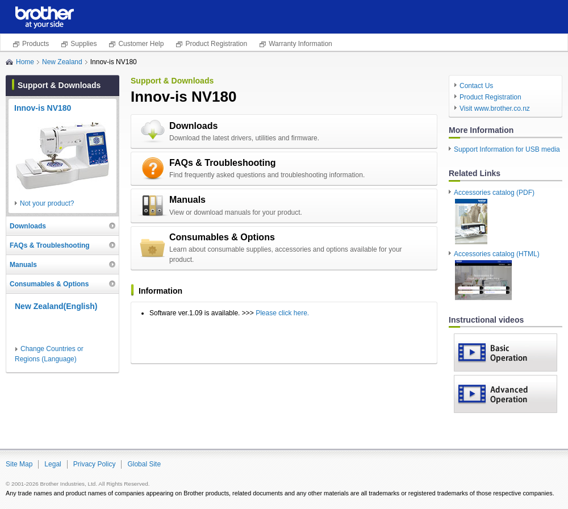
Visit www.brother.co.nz (495, 108)
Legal (52, 464)
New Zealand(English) (56, 306)
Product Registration (216, 44)
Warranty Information (300, 44)
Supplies (83, 44)
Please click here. (282, 313)
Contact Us (476, 86)
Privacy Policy (94, 464)
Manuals (187, 200)
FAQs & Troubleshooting (222, 163)
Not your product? (47, 203)
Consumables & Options (222, 237)
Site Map (19, 464)
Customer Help (141, 44)
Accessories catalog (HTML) (497, 275)
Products (35, 44)
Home (25, 62)
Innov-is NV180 (42, 107)
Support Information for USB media (507, 149)
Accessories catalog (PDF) (494, 217)
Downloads (193, 126)
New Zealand (62, 62)
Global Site (144, 464)
